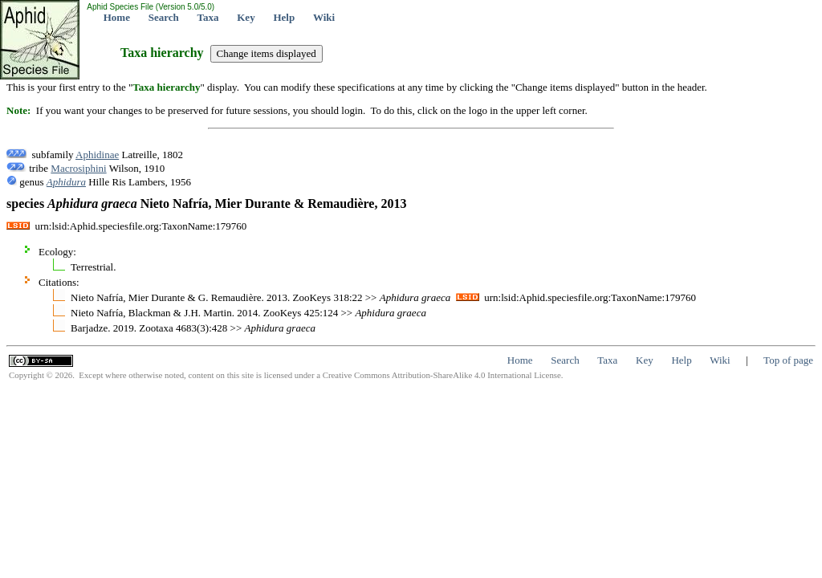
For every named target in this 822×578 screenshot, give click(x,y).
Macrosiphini (78, 168)
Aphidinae (97, 155)
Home (117, 17)
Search (164, 17)
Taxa (208, 17)
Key (245, 17)
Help (284, 17)
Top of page (788, 360)
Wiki (324, 17)
